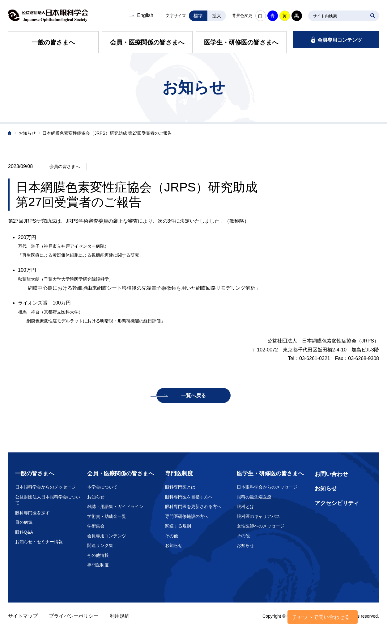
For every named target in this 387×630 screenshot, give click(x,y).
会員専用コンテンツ (339, 40)
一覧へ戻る (193, 395)
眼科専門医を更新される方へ (193, 506)
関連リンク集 (100, 545)
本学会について (102, 487)
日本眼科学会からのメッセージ (45, 487)
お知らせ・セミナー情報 (39, 541)
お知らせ (27, 133)
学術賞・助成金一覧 (106, 516)
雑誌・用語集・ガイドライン (115, 506)
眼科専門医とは (180, 487)
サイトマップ (23, 616)
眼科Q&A (24, 532)
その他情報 (98, 555)
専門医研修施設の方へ (186, 516)
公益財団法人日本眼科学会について (47, 500)
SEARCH (372, 15)
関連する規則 (178, 525)
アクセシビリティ (337, 503)
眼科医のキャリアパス (258, 516)
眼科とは (245, 506)
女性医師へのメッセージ (260, 525)
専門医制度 (98, 564)
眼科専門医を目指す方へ (189, 496)
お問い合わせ (331, 474)
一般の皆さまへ (53, 42)
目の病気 (23, 522)
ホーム (10, 133)
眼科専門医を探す (32, 512)
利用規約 (120, 616)
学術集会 (95, 525)
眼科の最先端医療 (254, 496)
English (145, 15)
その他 (171, 535)
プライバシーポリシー (73, 616)
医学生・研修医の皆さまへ (241, 42)
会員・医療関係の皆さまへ (147, 42)
